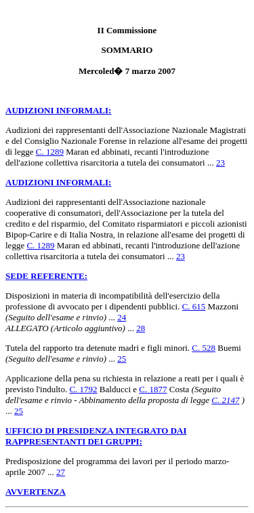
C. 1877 (153, 389)
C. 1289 (50, 152)
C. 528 (203, 348)
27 (60, 472)
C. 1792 (83, 389)
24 (121, 317)
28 (140, 328)
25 (121, 359)
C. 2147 (225, 400)
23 (220, 162)
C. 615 (194, 306)
